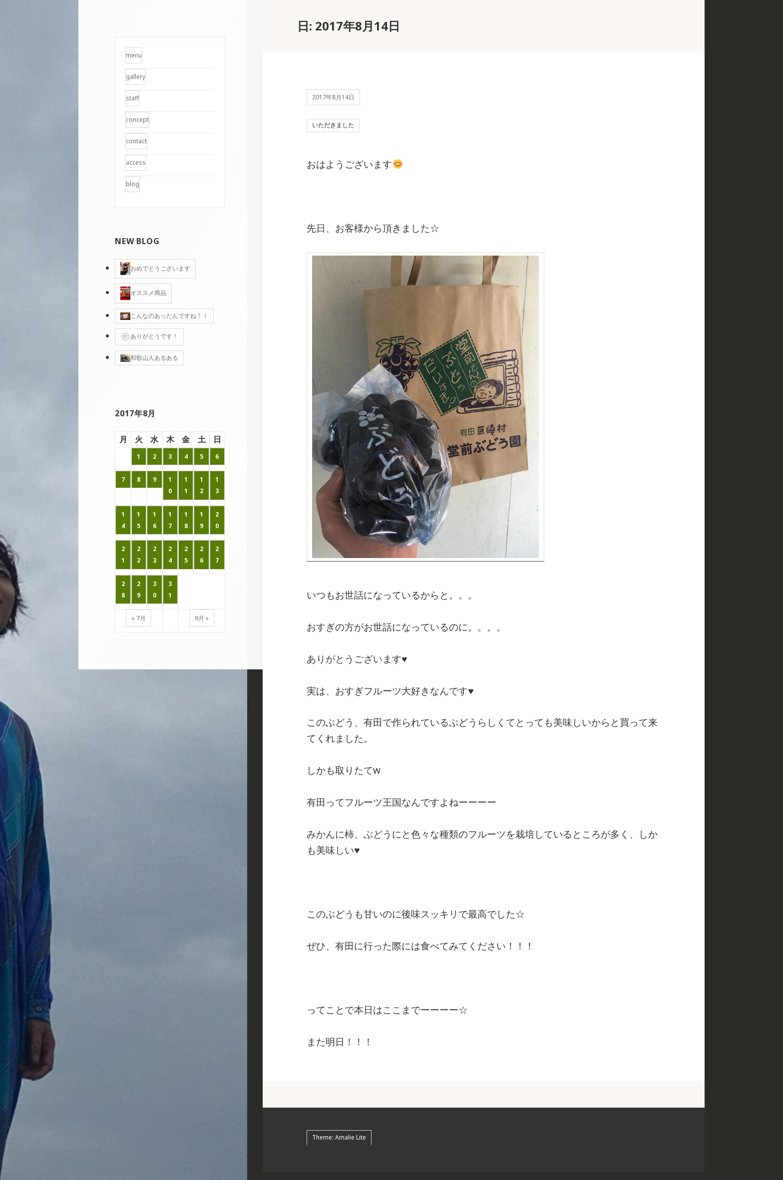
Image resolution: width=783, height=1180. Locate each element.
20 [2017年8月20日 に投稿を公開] (217, 520)
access (136, 162)
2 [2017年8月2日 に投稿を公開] (154, 456)
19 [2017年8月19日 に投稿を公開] (201, 520)
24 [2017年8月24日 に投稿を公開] (170, 555)
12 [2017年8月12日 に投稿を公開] (201, 485)
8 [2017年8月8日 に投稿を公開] (138, 479)
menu (134, 55)
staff (132, 98)
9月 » (202, 618)
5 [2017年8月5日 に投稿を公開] (201, 456)
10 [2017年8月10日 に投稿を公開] (170, 485)
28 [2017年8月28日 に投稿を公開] (123, 589)
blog (132, 184)
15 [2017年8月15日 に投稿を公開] (138, 520)
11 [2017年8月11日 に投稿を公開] (186, 485)
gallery (135, 76)
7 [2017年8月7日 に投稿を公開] (123, 479)
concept (137, 119)
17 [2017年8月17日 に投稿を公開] (170, 520)
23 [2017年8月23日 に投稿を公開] (154, 555)
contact (136, 141)
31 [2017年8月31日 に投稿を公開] (170, 589)
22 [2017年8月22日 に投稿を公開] (138, 555)
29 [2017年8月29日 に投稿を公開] (138, 589)
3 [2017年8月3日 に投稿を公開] (170, 456)
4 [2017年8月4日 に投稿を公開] (186, 456)
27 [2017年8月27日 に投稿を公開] (217, 555)
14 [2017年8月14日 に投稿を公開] (123, 520)
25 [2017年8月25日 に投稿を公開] (186, 555)
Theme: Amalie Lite (339, 1145)
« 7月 (138, 618)
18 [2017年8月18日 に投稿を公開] (186, 520)
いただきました (333, 129)
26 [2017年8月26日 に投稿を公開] (201, 555)
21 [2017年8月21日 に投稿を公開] (123, 555)
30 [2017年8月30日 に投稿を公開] (154, 589)
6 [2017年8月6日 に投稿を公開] (217, 456)
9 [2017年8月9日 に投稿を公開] (154, 479)
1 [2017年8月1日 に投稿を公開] (138, 456)
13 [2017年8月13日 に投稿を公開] (217, 485)
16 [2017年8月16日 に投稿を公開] (154, 520)
